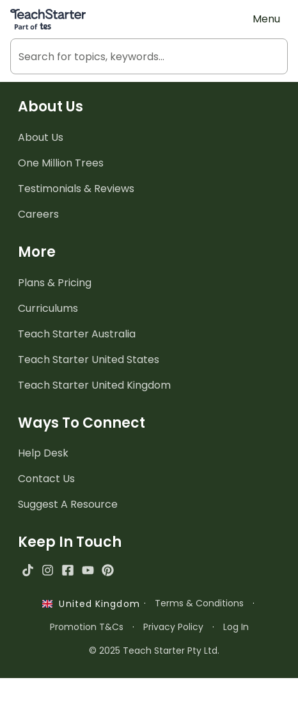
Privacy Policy (173, 626)
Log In (236, 626)
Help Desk (43, 453)
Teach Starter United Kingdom (94, 385)
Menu (266, 19)
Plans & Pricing (54, 282)
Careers (38, 214)
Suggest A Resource (68, 504)
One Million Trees (61, 163)
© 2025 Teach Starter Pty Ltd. (154, 650)
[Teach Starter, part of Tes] (48, 19)
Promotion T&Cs (86, 626)
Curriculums (48, 308)
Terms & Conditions (199, 603)
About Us (40, 137)
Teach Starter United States (88, 359)
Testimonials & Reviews (76, 188)
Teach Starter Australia (77, 334)
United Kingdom (91, 603)
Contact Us (46, 478)
